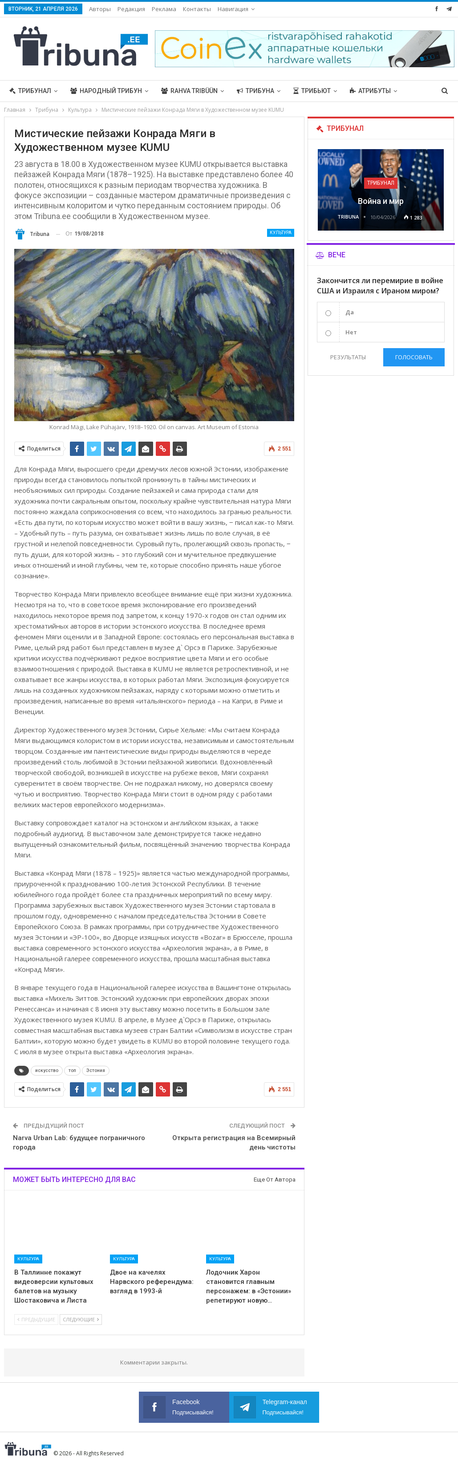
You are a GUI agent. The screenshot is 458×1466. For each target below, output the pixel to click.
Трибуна (255, 90)
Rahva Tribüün (189, 90)
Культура (281, 232)
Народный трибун (106, 90)
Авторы (100, 9)
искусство (46, 1070)
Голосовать (414, 357)
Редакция (131, 9)
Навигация (233, 9)
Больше (363, 90)
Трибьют (312, 90)
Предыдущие (36, 1319)
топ (72, 1070)
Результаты (348, 357)
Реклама (164, 9)
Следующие (81, 1319)
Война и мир (381, 201)
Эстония (95, 1070)
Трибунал (30, 90)
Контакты (197, 9)
